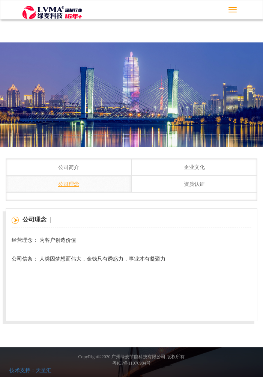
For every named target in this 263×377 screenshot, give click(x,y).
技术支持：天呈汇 (30, 370)
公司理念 (68, 184)
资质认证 (194, 184)
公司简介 (68, 167)
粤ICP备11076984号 (131, 363)
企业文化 (194, 167)
